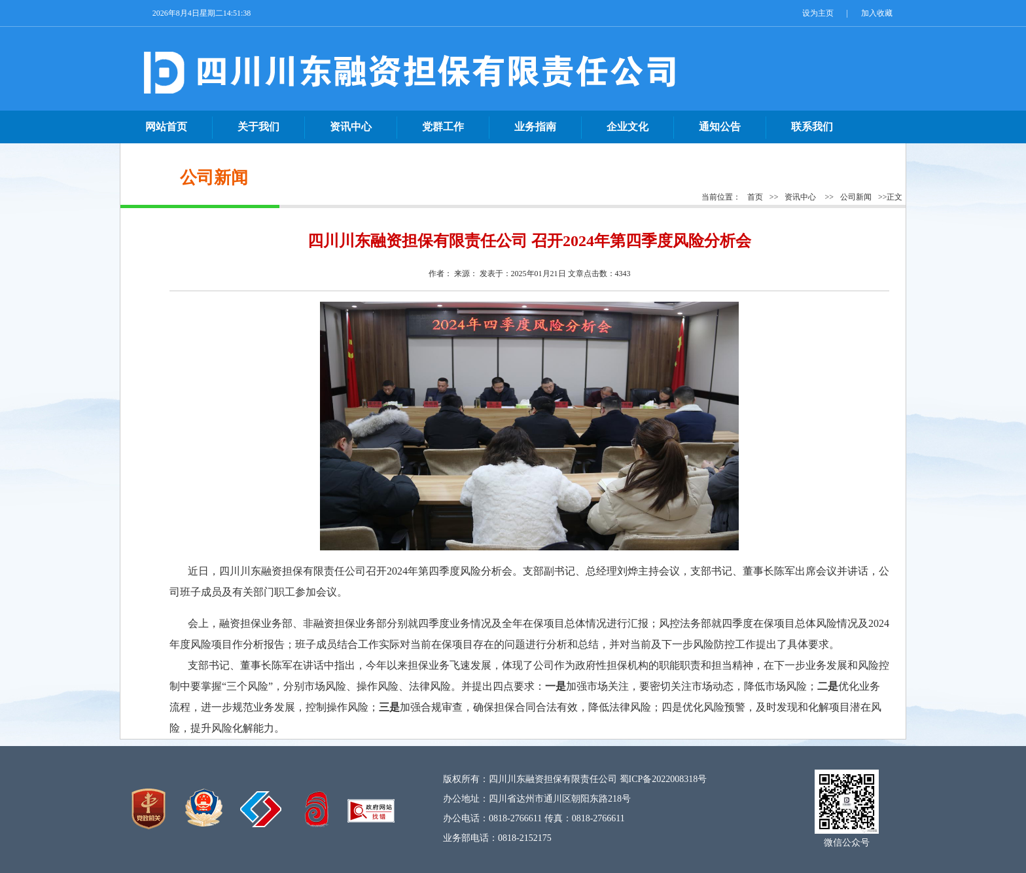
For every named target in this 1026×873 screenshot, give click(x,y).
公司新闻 (856, 197)
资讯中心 (800, 197)
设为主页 (818, 13)
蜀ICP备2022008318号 (663, 779)
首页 (755, 197)
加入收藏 (877, 13)
